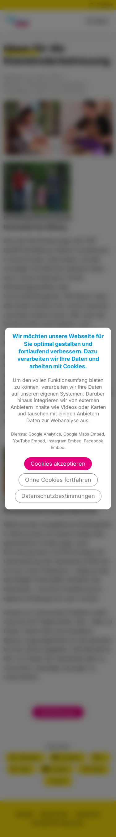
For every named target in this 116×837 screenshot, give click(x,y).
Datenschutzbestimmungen (58, 496)
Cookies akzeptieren (58, 463)
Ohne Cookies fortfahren (58, 480)
